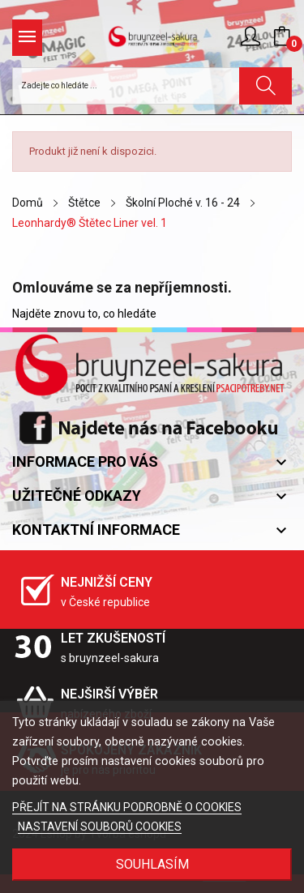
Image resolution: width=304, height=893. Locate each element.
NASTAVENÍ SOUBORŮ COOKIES (100, 826)
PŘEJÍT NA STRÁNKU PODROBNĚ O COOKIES (127, 807)
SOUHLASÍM (152, 864)
